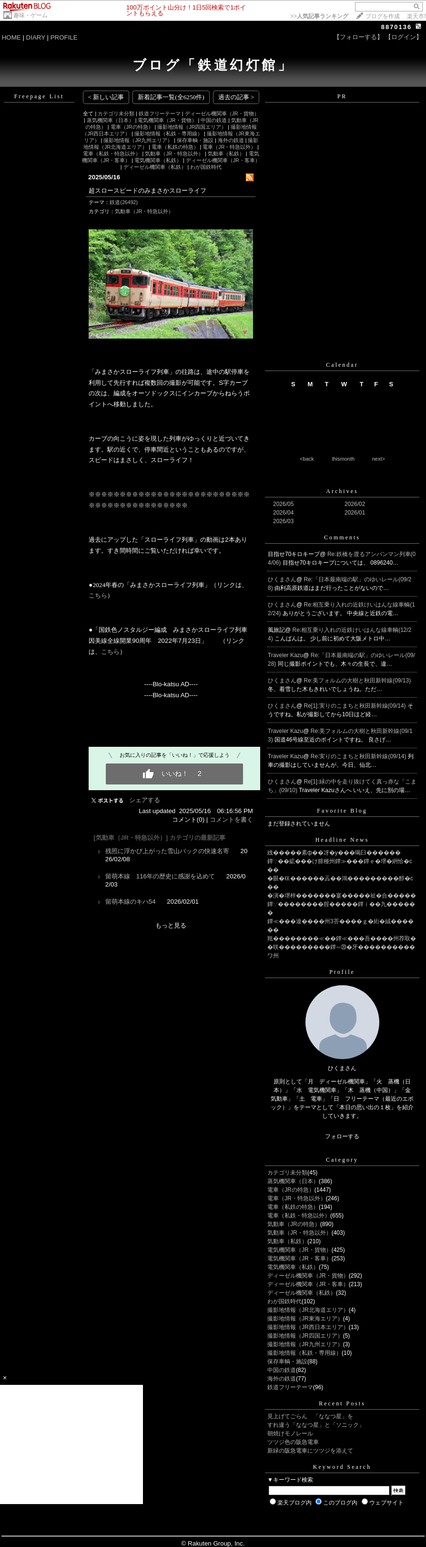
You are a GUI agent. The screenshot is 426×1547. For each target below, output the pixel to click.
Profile (342, 972)
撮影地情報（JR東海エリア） (305, 1318)
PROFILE (64, 37)
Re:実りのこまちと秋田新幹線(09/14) (359, 756)
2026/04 (283, 512)
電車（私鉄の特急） (175, 147)
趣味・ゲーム (30, 15)
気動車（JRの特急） (293, 1224)
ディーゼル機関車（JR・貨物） (222, 113)
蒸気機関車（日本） (110, 120)
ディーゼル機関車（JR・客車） (223, 160)
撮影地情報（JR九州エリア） (137, 140)
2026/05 (283, 504)
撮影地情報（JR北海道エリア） (308, 1310)
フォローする (342, 1136)
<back (307, 459)
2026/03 (283, 521)
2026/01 (355, 512)
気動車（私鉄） (226, 153)
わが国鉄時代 (206, 167)
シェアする (144, 800)
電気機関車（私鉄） (158, 160)
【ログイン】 (403, 37)
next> (378, 459)
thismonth (343, 459)
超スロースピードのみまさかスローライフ (147, 190)
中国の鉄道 (214, 120)
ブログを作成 (382, 16)
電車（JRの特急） (132, 127)
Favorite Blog (342, 810)
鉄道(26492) (124, 202)
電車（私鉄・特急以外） (112, 153)
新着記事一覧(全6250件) (171, 97)
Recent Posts (342, 1403)
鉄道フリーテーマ (160, 113)
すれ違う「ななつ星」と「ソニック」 (316, 1425)
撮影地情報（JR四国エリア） (191, 127)
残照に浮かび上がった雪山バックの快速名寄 (167, 851)
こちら (98, 595)
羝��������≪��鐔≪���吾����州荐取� (341, 938)
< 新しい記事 (106, 97)
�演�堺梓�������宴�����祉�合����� (341, 895)
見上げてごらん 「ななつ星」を (310, 1416)
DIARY (35, 37)
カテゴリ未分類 (116, 113)
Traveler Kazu (285, 655)
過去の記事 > (236, 97)
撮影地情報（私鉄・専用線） (168, 133)
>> (319, 16)
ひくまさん (282, 579)
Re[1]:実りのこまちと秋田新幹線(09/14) (355, 705)
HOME (11, 37)
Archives (342, 491)
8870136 (396, 27)
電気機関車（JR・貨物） (167, 120)
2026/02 (355, 504)
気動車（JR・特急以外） (174, 153)
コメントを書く (231, 819)
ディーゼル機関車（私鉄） (154, 167)
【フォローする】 (358, 37)
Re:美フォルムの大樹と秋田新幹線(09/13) (357, 680)
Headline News (342, 839)
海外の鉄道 (231, 140)
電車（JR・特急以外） (229, 147)
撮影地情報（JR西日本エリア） (308, 1327)
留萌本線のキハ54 (130, 901)
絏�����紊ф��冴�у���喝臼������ (334, 852)
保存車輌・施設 (195, 140)
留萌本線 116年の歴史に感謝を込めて (160, 876)
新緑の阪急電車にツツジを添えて (310, 1450)
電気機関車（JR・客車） (299, 1258)
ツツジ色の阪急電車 (293, 1442)
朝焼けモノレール (290, 1433)
